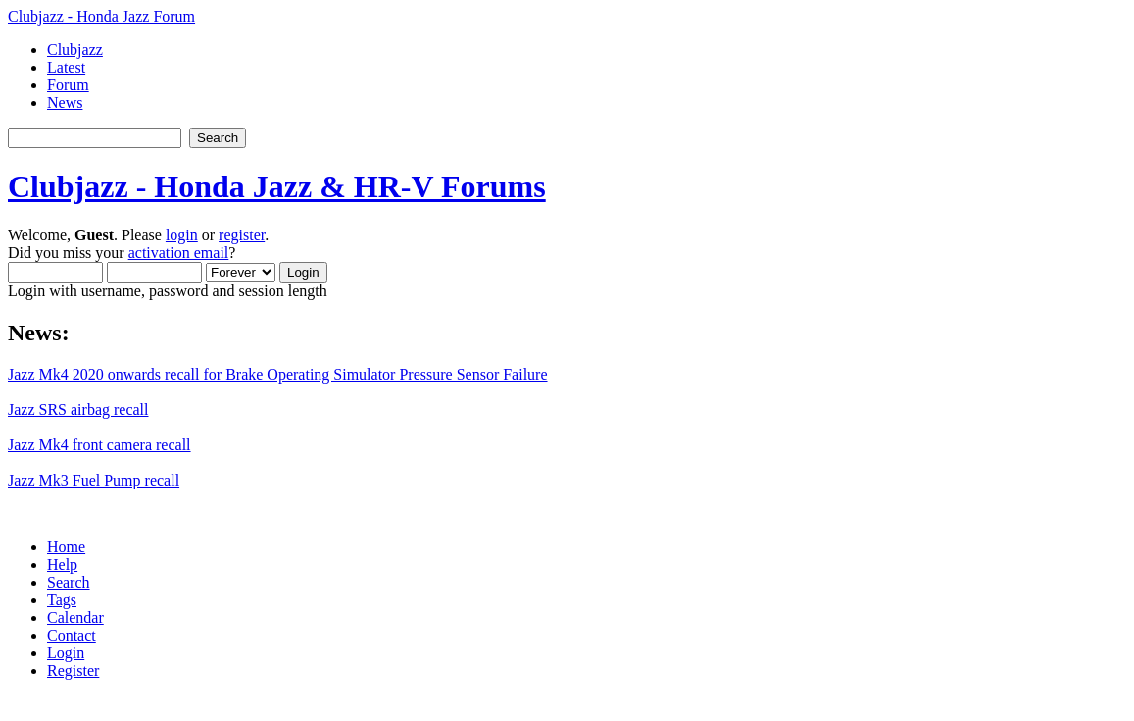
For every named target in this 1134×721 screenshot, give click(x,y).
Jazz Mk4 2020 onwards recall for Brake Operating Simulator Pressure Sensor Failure (278, 374)
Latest (66, 67)
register (242, 235)
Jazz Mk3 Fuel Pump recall (93, 480)
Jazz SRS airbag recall (78, 409)
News (64, 102)
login (182, 235)
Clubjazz (75, 49)
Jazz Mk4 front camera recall (99, 445)
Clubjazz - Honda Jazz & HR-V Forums (277, 186)
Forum (68, 85)
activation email (178, 252)
